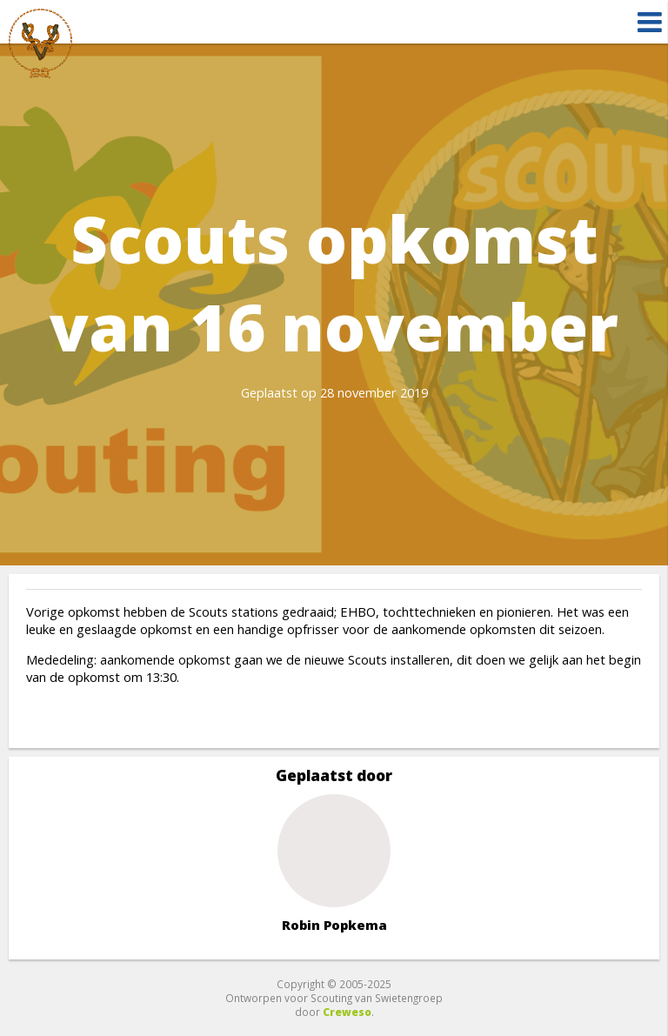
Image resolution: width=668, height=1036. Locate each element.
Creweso (347, 1012)
